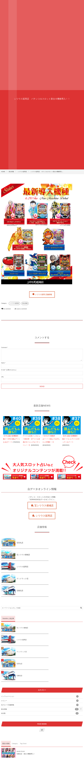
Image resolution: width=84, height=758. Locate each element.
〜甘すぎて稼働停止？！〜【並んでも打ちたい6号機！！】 (51, 439)
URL (2, 377)
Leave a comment (21, 309)
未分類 (40, 665)
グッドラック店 (63, 555)
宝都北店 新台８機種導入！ (26, 706)
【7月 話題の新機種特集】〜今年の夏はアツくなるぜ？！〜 (11, 439)
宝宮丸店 (20, 543)
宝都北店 (20, 567)
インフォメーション (40, 648)
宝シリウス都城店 (44, 505)
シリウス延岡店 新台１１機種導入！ (29, 718)
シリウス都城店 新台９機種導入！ (28, 730)
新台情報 (25, 303)
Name (3, 363)
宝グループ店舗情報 (40, 657)
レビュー (40, 653)
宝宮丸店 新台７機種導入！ (66, 706)
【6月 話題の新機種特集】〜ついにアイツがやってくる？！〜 (71, 439)
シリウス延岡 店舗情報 (43, 294)
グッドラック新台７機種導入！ (67, 718)
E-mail (3, 370)
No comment (7, 309)
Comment (4, 347)
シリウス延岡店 (14, 303)
